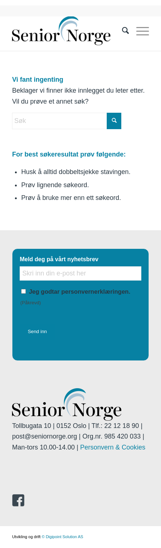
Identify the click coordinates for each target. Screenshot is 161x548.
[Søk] (122, 30)
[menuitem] (122, 30)
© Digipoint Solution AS (62, 537)
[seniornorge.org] (67, 30)
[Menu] (139, 30)
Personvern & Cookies (112, 447)
